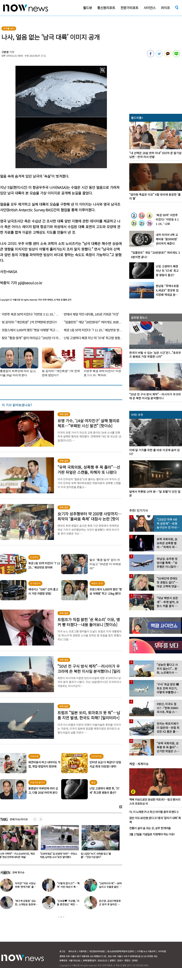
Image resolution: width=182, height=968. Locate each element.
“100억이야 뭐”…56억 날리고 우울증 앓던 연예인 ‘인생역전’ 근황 (110, 887)
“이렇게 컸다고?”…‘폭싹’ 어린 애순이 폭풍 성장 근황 (68, 887)
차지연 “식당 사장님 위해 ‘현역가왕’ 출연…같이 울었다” (25, 887)
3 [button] (63, 917)
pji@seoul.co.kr (30, 282)
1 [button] (58, 917)
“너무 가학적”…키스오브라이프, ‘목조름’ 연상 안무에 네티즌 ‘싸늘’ (58, 855)
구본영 (5, 52)
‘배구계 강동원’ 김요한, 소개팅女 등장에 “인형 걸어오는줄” (25, 904)
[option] (58, 843)
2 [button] (61, 917)
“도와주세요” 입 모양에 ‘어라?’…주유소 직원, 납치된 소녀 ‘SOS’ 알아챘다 (99, 855)
